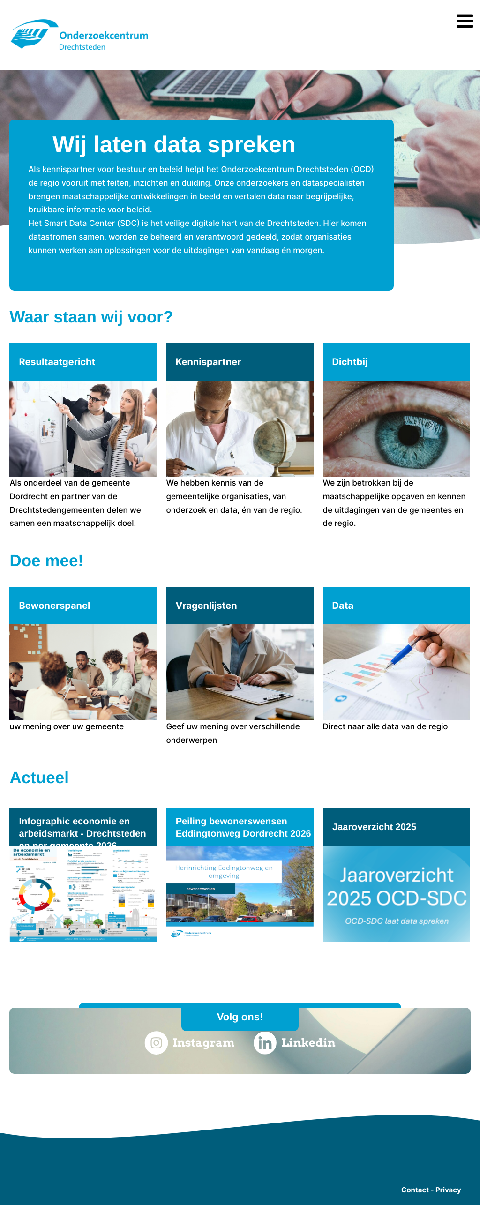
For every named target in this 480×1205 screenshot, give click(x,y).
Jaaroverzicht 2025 (374, 827)
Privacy (448, 1189)
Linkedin (295, 1043)
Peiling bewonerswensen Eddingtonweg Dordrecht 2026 (243, 827)
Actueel (38, 778)
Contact (415, 1189)
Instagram (189, 1043)
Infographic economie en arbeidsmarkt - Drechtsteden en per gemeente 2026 (82, 833)
